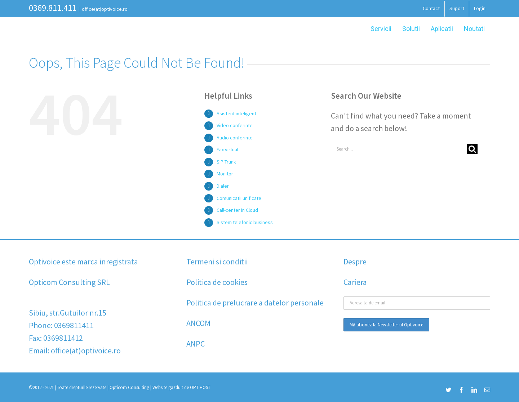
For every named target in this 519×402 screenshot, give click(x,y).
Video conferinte (235, 125)
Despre (355, 261)
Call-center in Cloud (237, 210)
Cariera (355, 282)
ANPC (195, 344)
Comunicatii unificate (239, 198)
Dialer (223, 186)
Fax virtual (227, 149)
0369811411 (74, 325)
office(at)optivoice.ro (105, 9)
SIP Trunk (226, 161)
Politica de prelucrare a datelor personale (255, 303)
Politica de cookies (217, 282)
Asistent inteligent (236, 113)
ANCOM (198, 323)
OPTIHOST (200, 387)
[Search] (472, 149)
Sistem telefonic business (245, 222)
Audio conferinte (235, 137)
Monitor (225, 173)
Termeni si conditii (217, 261)
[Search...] (399, 149)
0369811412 (63, 338)
